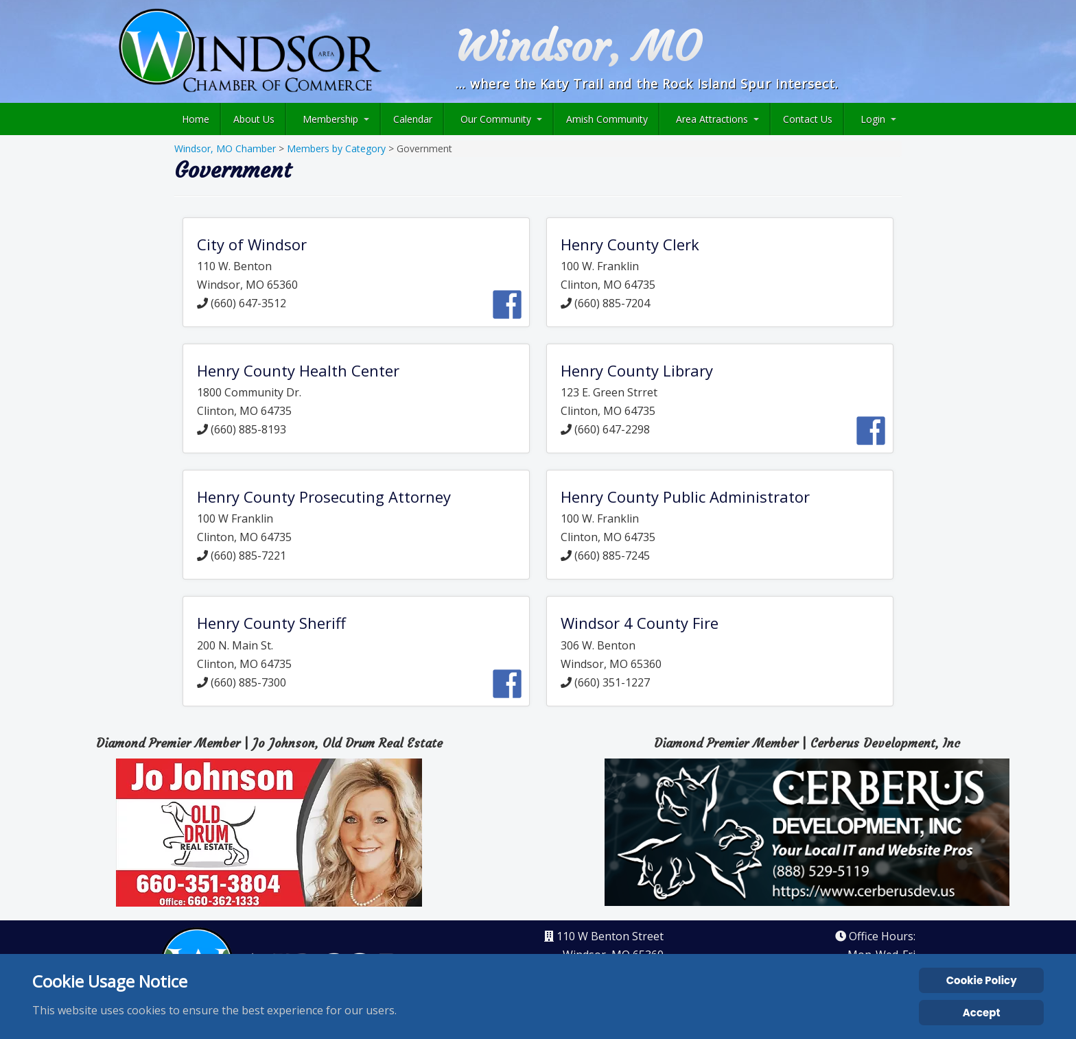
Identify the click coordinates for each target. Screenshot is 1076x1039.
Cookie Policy (981, 980)
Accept (982, 1012)
